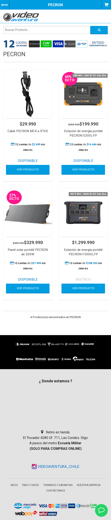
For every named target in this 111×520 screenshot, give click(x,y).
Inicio (14, 485)
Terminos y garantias (58, 485)
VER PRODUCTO (28, 169)
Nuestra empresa (88, 485)
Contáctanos (55, 490)
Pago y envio (30, 485)
